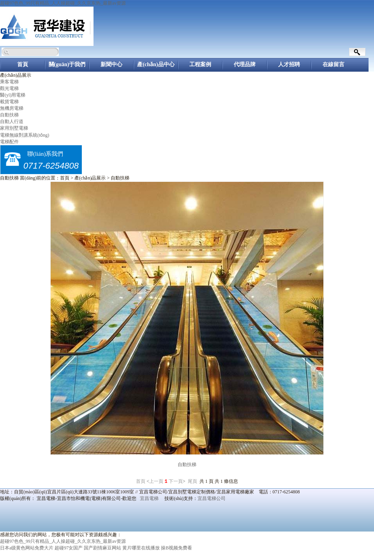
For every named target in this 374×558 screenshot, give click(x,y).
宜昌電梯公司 (212, 498)
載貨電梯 (9, 101)
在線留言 (333, 64)
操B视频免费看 (176, 548)
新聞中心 (111, 64)
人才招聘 (289, 64)
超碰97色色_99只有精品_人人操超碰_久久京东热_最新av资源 (63, 3)
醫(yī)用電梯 (12, 95)
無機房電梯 (11, 108)
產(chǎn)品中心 (155, 64)
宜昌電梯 (149, 498)
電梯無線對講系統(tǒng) (24, 135)
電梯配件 (9, 141)
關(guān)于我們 (67, 64)
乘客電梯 (9, 81)
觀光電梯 (9, 88)
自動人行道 (11, 121)
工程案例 (200, 64)
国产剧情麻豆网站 (102, 548)
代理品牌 (245, 64)
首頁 (22, 64)
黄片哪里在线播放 (141, 548)
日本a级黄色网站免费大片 (26, 548)
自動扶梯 (9, 115)
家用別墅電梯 (14, 128)
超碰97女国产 (69, 548)
